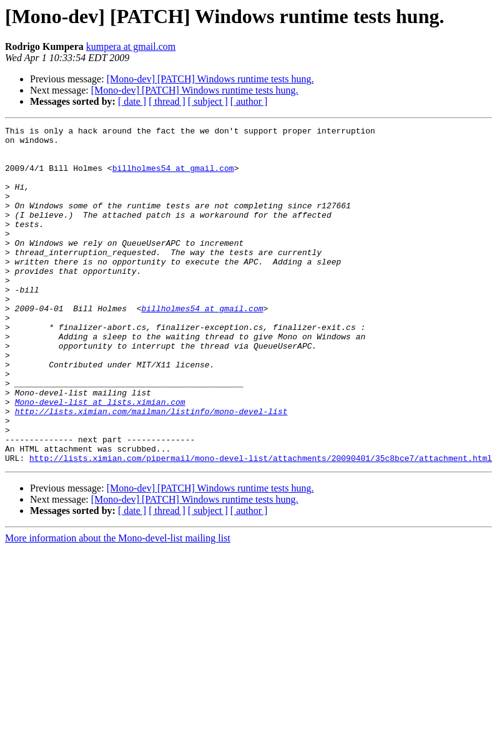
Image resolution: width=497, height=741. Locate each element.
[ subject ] (208, 101)
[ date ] (132, 101)
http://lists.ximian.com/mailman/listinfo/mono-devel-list (151, 469)
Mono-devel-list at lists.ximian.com (100, 457)
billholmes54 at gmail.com (173, 177)
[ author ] (249, 101)
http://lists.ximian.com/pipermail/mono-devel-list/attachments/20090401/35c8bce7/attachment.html (260, 525)
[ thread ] (167, 101)
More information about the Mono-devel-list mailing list (117, 605)
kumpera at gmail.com (131, 46)
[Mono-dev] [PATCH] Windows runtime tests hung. (210, 79)
